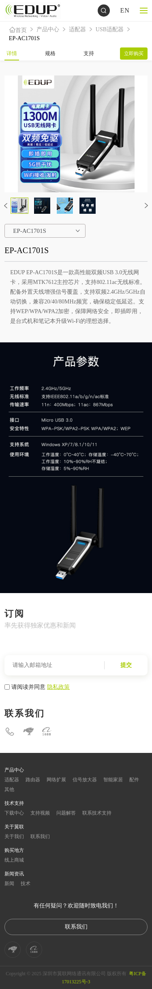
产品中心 (47, 29)
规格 (50, 53)
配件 (134, 780)
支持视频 (40, 813)
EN (124, 10)
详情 (11, 53)
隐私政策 (58, 687)
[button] (5, 205)
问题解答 (66, 813)
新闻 (9, 883)
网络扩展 (56, 780)
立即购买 (133, 53)
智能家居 (113, 780)
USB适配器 (110, 29)
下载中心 (14, 813)
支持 (88, 53)
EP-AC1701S (24, 38)
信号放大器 (85, 780)
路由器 (33, 780)
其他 (9, 789)
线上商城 (14, 860)
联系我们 (40, 836)
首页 (18, 29)
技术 (25, 883)
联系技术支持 (96, 813)
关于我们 (14, 836)
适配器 (77, 29)
